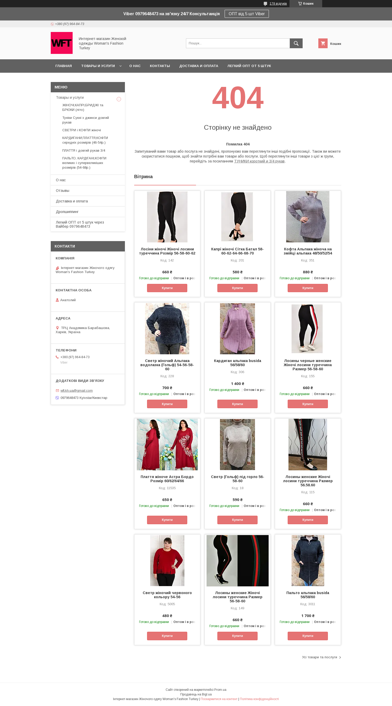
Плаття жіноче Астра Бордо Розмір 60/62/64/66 (167, 479)
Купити (167, 288)
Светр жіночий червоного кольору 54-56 (167, 595)
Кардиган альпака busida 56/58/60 (237, 363)
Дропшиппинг (67, 212)
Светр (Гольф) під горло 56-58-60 (237, 479)
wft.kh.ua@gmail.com (77, 390)
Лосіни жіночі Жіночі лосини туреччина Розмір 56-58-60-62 (167, 251)
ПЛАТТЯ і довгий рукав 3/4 (83, 150)
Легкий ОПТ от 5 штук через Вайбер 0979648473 (80, 224)
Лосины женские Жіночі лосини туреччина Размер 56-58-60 (237, 597)
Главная (63, 66)
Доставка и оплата (198, 66)
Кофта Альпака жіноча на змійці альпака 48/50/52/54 (308, 251)
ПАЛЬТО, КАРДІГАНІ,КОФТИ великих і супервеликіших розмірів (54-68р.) (84, 162)
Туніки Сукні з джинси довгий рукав (85, 120)
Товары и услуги (98, 66)
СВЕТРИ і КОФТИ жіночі (81, 130)
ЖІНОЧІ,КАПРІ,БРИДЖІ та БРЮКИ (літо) (82, 107)
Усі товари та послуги (319, 657)
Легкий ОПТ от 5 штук (249, 66)
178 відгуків (278, 3)
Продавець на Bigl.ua (196, 694)
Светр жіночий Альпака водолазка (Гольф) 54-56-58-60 (167, 365)
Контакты (160, 66)
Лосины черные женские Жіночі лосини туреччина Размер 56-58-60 (308, 365)
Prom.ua (220, 690)
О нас (135, 66)
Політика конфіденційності (259, 699)
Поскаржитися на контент (219, 699)
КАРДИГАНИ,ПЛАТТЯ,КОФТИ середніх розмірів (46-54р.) (85, 140)
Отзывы (62, 190)
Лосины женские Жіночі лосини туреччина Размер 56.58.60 (308, 481)
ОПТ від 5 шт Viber (247, 14)
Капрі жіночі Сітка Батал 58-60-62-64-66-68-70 (237, 251)
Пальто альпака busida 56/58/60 (307, 595)
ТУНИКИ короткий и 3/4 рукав (259, 161)
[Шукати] (296, 43)
